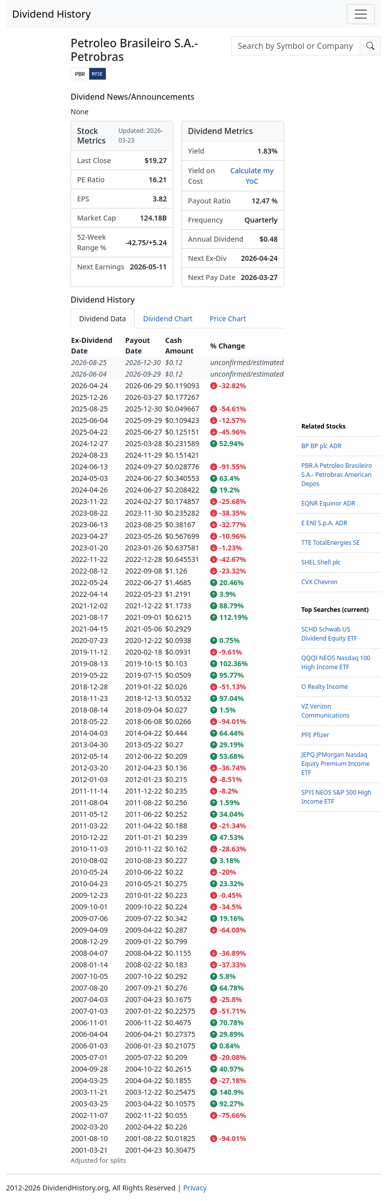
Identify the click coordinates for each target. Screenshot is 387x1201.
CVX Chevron (319, 582)
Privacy (195, 1187)
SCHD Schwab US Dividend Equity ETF (329, 634)
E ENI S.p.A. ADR (324, 523)
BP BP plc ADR (321, 446)
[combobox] (295, 45)
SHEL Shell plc (321, 562)
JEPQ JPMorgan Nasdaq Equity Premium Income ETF (335, 763)
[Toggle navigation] (361, 14)
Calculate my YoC (252, 176)
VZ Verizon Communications (325, 711)
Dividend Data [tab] (102, 318)
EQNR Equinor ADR (328, 503)
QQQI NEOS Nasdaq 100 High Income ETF (335, 662)
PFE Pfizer (315, 735)
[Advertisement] (338, 243)
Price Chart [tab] (228, 318)
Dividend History (51, 14)
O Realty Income (324, 686)
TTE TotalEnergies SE (330, 542)
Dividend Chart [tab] (167, 318)
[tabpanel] (177, 750)
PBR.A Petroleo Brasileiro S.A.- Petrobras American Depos (336, 474)
